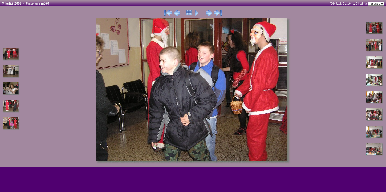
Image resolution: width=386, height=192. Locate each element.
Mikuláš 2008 (12, 3)
